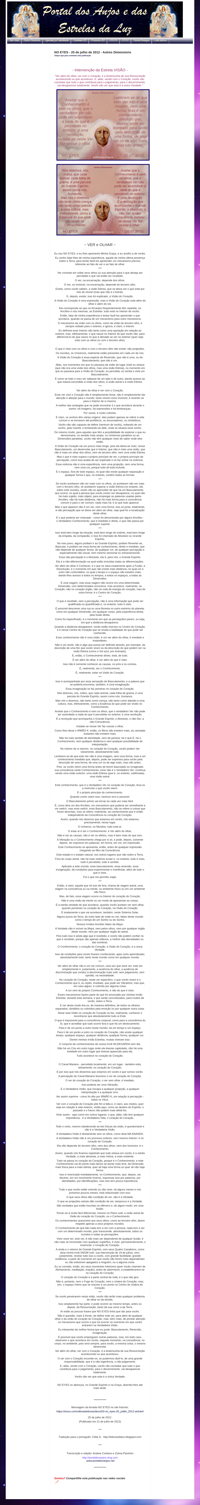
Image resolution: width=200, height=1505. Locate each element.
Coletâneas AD (79, 40)
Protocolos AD (98, 40)
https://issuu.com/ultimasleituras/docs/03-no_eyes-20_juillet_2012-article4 (100, 1411)
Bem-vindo (14, 40)
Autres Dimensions (32, 40)
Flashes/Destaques (141, 40)
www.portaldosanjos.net (100, 1460)
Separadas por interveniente (56, 40)
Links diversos (160, 40)
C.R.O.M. (113, 40)
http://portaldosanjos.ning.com (100, 1457)
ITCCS (125, 40)
